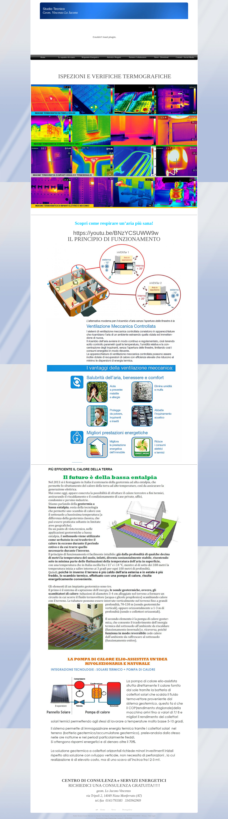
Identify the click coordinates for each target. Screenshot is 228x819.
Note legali (152, 816)
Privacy (144, 816)
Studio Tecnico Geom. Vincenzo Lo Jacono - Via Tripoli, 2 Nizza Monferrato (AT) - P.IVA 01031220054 (106, 816)
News (113, 810)
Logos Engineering (110, 818)
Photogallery (127, 810)
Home (102, 810)
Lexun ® (120, 818)
